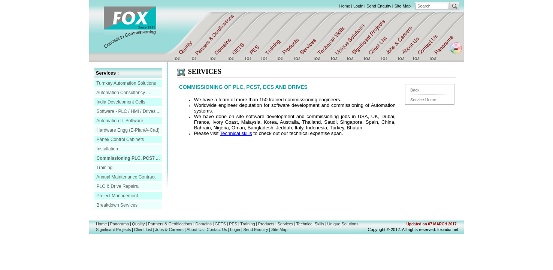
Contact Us (216, 229)
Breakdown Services (116, 205)
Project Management (116, 195)
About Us (195, 229)
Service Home (423, 100)
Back (414, 90)
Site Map (403, 6)
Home (344, 6)
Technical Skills (310, 224)
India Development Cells (120, 102)
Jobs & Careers (169, 229)
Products (266, 224)
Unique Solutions (343, 224)
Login (358, 6)
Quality (138, 224)
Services (285, 224)
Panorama (119, 224)
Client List (143, 229)
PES (233, 224)
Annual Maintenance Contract (125, 177)
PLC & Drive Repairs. (117, 186)
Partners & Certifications (170, 224)
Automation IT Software (119, 120)
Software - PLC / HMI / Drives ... (127, 111)
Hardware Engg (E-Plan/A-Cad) (127, 130)
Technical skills (236, 133)
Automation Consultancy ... (122, 92)
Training (103, 167)
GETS (220, 224)
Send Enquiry (378, 6)
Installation (106, 149)
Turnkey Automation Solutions (125, 83)
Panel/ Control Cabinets (119, 139)
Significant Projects (113, 229)
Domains (204, 224)
